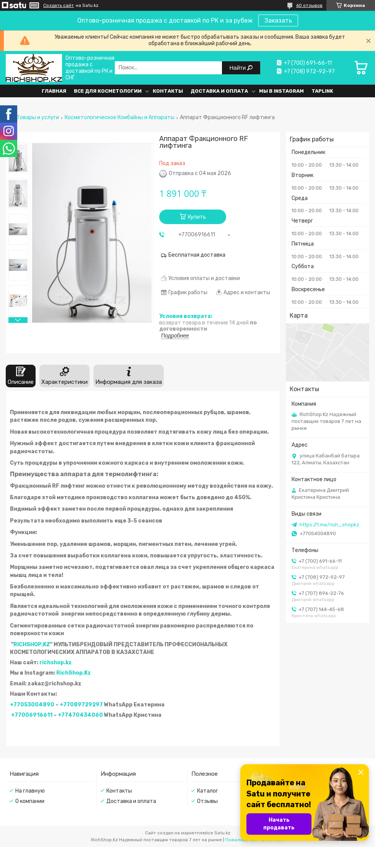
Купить (197, 217)
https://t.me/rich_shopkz (329, 525)
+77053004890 (32, 704)
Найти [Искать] (239, 67)
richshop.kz (55, 662)
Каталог (207, 791)
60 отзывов (309, 5)
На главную (30, 791)
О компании (29, 801)
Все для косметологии (108, 91)
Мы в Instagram (281, 91)
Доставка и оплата (219, 91)
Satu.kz (222, 833)
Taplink (322, 91)
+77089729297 (81, 704)
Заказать (278, 20)
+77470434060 (80, 715)
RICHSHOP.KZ (31, 644)
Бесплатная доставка (196, 255)
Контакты (168, 91)
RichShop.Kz (73, 673)
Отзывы (207, 801)
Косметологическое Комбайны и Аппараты (119, 118)
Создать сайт (58, 5)
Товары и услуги (37, 118)
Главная (54, 91)
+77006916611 (31, 715)
